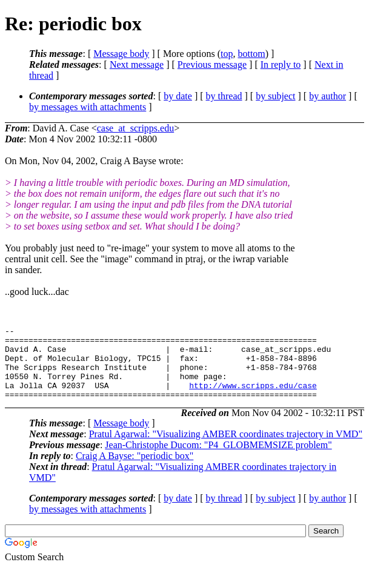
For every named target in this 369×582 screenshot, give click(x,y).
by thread (224, 96)
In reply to (281, 64)
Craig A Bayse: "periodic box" (134, 470)
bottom (251, 53)
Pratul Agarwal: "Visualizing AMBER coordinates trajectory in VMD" (225, 448)
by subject (275, 96)
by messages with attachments (87, 107)
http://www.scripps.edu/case (253, 397)
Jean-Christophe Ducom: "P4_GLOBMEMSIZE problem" (218, 459)
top (227, 53)
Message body (121, 53)
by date (178, 96)
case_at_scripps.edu (136, 128)
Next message (137, 64)
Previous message (212, 64)
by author (327, 96)
